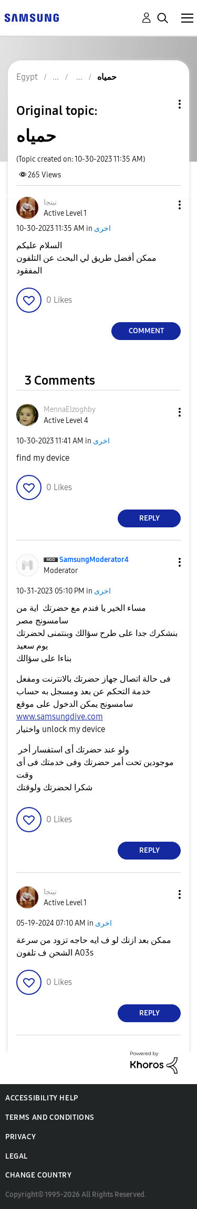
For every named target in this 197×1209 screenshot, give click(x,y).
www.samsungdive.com (59, 717)
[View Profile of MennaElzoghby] (70, 409)
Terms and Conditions (50, 1117)
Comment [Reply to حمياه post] (146, 330)
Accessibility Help (41, 1098)
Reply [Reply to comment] (149, 518)
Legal (16, 1156)
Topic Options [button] (162, 104)
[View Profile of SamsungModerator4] (94, 559)
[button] (162, 205)
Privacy (20, 1136)
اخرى (102, 228)
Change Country (38, 1175)
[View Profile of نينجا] (50, 202)
